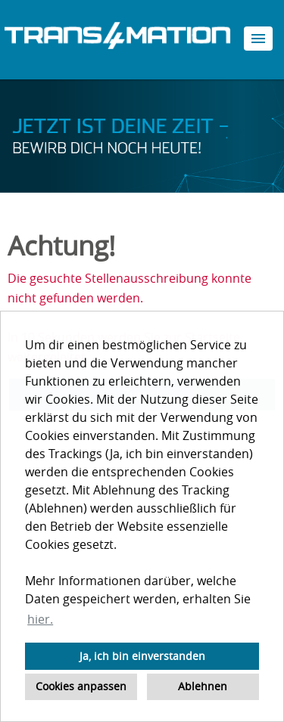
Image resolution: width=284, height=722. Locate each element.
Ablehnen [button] (202, 686)
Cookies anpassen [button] (81, 686)
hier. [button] (40, 619)
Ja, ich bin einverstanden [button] (142, 656)
